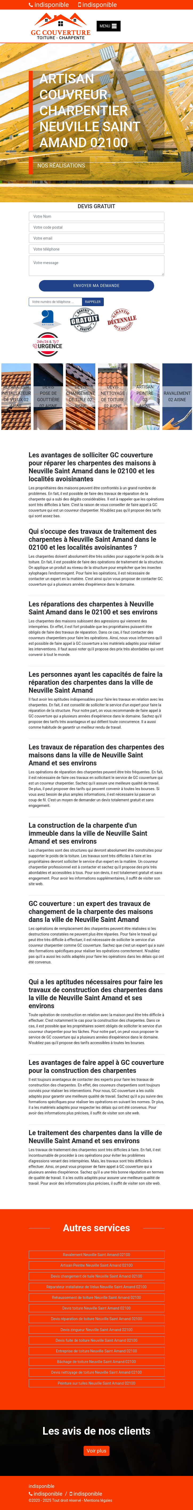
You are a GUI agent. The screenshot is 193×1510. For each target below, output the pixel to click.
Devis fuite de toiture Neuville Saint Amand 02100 (96, 1340)
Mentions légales (98, 1500)
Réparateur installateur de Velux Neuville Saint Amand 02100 (96, 1287)
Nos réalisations (61, 165)
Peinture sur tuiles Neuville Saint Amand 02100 (96, 1383)
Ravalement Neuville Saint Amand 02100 (96, 1255)
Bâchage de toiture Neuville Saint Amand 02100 (96, 1362)
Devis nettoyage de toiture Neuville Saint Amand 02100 (96, 1372)
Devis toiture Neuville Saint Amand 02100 (96, 1308)
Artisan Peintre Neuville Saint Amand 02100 (96, 1265)
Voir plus (96, 1451)
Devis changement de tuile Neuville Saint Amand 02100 (96, 1276)
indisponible (49, 5)
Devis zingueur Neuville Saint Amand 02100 (96, 1330)
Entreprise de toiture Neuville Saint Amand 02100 (96, 1351)
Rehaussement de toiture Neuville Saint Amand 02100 (96, 1297)
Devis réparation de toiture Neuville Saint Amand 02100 (96, 1319)
